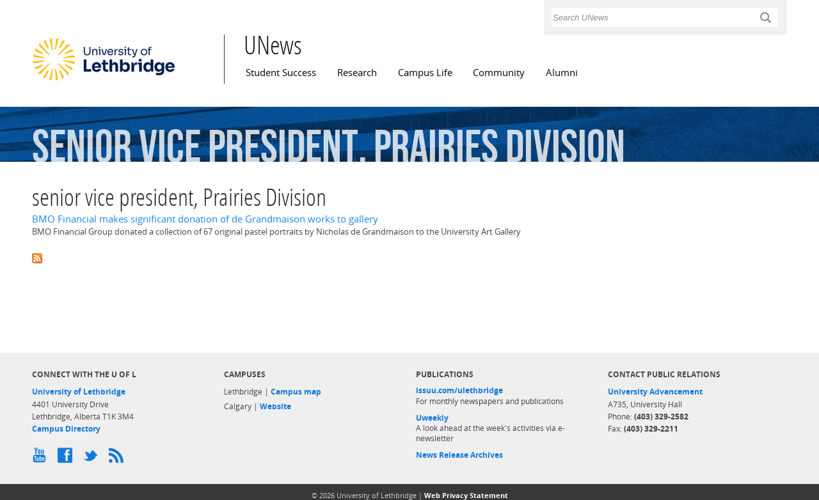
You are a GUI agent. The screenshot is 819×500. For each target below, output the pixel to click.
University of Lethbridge (78, 391)
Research (357, 72)
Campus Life (425, 72)
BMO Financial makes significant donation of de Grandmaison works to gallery (205, 219)
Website (275, 406)
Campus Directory (66, 429)
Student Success (281, 72)
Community (499, 72)
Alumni (562, 72)
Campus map (296, 391)
